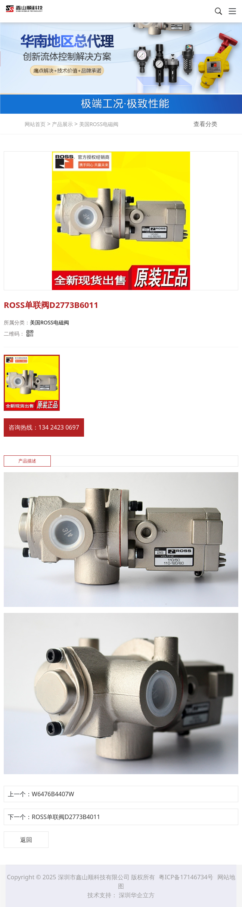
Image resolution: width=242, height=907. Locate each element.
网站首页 (35, 124)
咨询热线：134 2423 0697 (44, 427)
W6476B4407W (53, 794)
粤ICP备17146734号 (187, 877)
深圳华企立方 (137, 895)
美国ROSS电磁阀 (98, 124)
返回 (26, 840)
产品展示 (61, 124)
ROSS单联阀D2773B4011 (66, 817)
